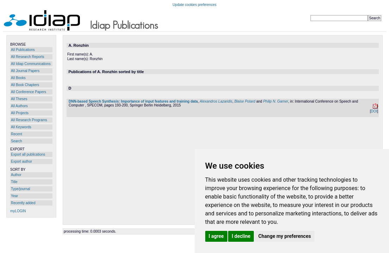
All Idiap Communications (31, 64)
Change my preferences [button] (284, 236)
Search (16, 141)
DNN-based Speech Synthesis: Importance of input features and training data (133, 101)
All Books (18, 78)
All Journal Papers (25, 71)
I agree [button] (216, 236)
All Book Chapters (25, 85)
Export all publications (28, 154)
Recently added (23, 203)
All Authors (19, 106)
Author (16, 175)
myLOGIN (18, 211)
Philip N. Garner (275, 101)
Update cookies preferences (194, 5)
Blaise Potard (244, 101)
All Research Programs (29, 120)
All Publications (23, 50)
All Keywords (21, 127)
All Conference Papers (28, 92)
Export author (21, 161)
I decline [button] (241, 236)
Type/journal (20, 189)
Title (14, 182)
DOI (374, 111)
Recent (16, 134)
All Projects (20, 113)
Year (14, 196)
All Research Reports (27, 57)
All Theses (19, 99)
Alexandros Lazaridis (216, 101)
